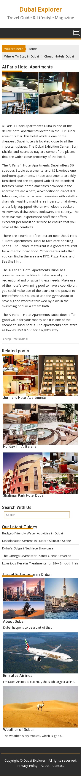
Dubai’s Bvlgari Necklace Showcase (28, 548)
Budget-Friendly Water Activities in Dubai (32, 533)
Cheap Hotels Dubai (15, 339)
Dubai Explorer (40, 9)
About (45, 765)
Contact (58, 765)
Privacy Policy (27, 765)
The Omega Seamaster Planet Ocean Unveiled (36, 556)
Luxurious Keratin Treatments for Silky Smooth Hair (40, 563)
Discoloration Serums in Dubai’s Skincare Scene (36, 541)
